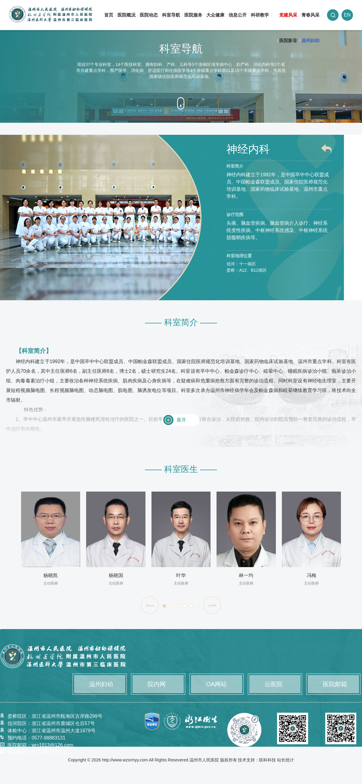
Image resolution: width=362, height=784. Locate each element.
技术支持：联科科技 (257, 759)
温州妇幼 (310, 40)
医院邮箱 (335, 684)
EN (347, 14)
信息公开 (238, 14)
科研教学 (260, 14)
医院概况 (126, 14)
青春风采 (310, 14)
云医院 (273, 684)
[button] (149, 605)
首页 (108, 14)
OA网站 (216, 684)
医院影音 (288, 40)
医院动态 (149, 14)
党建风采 (288, 14)
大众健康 (215, 14)
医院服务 (193, 14)
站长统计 (285, 759)
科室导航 (171, 14)
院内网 (157, 684)
